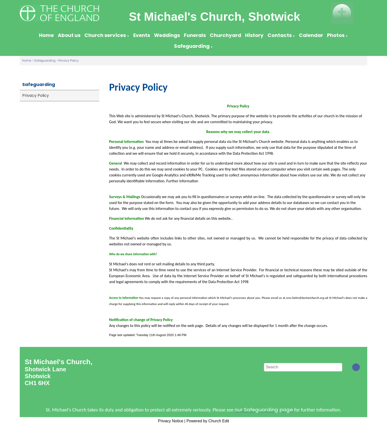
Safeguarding (192, 46)
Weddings (167, 35)
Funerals (195, 35)
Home (46, 35)
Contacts (280, 35)
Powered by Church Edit (207, 421)
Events (141, 35)
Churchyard (225, 35)
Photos (336, 35)
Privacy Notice (170, 421)
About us (69, 35)
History (254, 35)
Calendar (311, 35)
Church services (105, 35)
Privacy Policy (68, 60)
